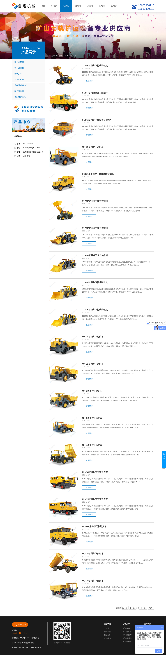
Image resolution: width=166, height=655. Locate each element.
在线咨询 (20, 624)
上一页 (132, 608)
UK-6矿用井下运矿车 (92, 418)
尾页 (150, 608)
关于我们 (54, 6)
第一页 (124, 608)
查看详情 (89, 81)
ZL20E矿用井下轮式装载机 (95, 255)
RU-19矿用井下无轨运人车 (95, 499)
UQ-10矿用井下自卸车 (93, 581)
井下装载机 (28, 68)
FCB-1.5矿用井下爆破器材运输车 (98, 174)
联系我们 (114, 6)
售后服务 (107, 635)
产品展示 (66, 6)
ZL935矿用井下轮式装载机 (95, 65)
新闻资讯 (78, 6)
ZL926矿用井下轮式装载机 (95, 309)
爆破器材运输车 (28, 85)
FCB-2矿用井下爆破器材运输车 (97, 120)
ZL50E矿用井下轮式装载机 (95, 201)
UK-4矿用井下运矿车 (92, 445)
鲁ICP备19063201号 (26, 647)
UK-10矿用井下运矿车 (92, 147)
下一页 (143, 608)
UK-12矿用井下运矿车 (92, 364)
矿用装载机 (127, 628)
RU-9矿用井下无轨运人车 (94, 526)
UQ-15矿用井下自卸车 (93, 553)
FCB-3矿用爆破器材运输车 (95, 93)
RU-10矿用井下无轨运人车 (95, 472)
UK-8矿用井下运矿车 (92, 391)
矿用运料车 (28, 91)
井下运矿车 (28, 79)
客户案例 (102, 6)
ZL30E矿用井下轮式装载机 (95, 228)
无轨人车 (28, 74)
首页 (44, 6)
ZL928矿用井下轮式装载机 (95, 282)
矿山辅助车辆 (28, 97)
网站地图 (38, 647)
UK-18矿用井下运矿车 (92, 337)
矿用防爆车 (127, 638)
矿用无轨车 (127, 642)
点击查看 (26, 156)
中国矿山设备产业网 (19, 643)
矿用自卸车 (28, 62)
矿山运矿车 (127, 632)
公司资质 (90, 6)
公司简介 (107, 628)
